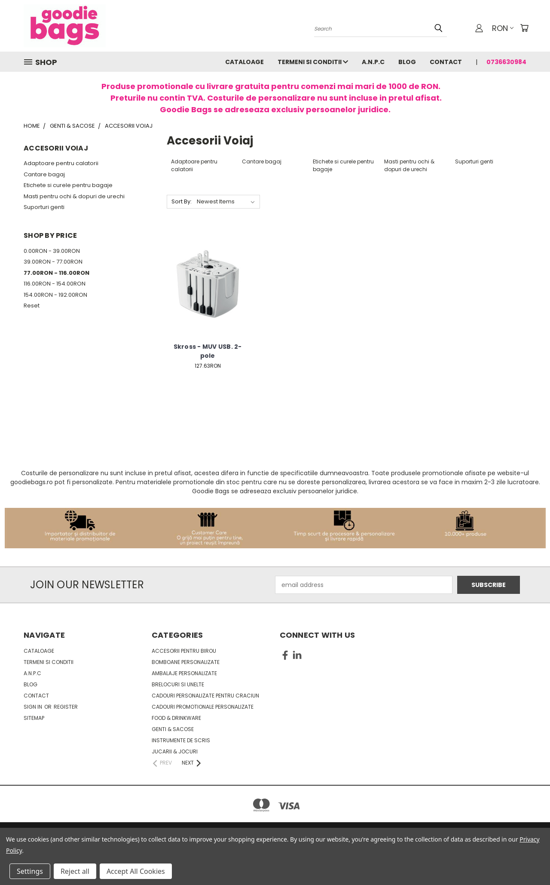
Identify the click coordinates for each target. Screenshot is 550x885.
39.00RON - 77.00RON (53, 262)
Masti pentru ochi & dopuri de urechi (74, 196)
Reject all (75, 871)
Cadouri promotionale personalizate (203, 706)
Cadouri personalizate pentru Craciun (205, 695)
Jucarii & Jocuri (175, 751)
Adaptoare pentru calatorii (61, 163)
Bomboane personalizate (186, 662)
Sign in (33, 706)
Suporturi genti (44, 207)
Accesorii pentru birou (184, 651)
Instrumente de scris (181, 740)
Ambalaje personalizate (184, 673)
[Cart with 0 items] (524, 28)
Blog (407, 62)
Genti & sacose (173, 729)
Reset (32, 305)
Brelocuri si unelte (178, 684)
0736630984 (506, 62)
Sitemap (34, 718)
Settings (30, 871)
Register (66, 706)
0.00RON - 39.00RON (52, 251)
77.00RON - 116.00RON (56, 273)
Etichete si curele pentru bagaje (68, 185)
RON (502, 28)
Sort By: (181, 201)
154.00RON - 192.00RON (55, 295)
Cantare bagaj (44, 174)
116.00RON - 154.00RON (55, 284)
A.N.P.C (373, 62)
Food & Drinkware (176, 718)
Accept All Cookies (136, 871)
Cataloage (244, 62)
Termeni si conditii (313, 62)
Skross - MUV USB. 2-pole (208, 351)
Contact (446, 62)
